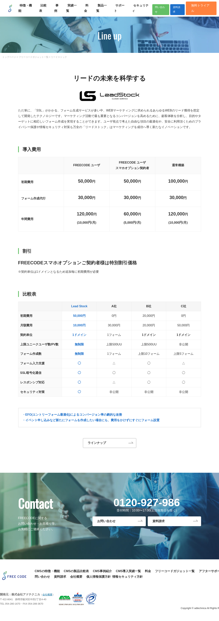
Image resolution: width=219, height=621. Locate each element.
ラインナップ (97, 443)
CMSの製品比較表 (76, 572)
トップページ (9, 57)
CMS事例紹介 (102, 572)
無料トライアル (199, 9)
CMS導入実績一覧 (128, 572)
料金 (148, 572)
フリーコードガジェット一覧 (33, 57)
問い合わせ (152, 9)
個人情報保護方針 (98, 578)
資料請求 (174, 9)
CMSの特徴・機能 (47, 572)
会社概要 (76, 578)
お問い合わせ (106, 523)
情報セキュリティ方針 (127, 578)
